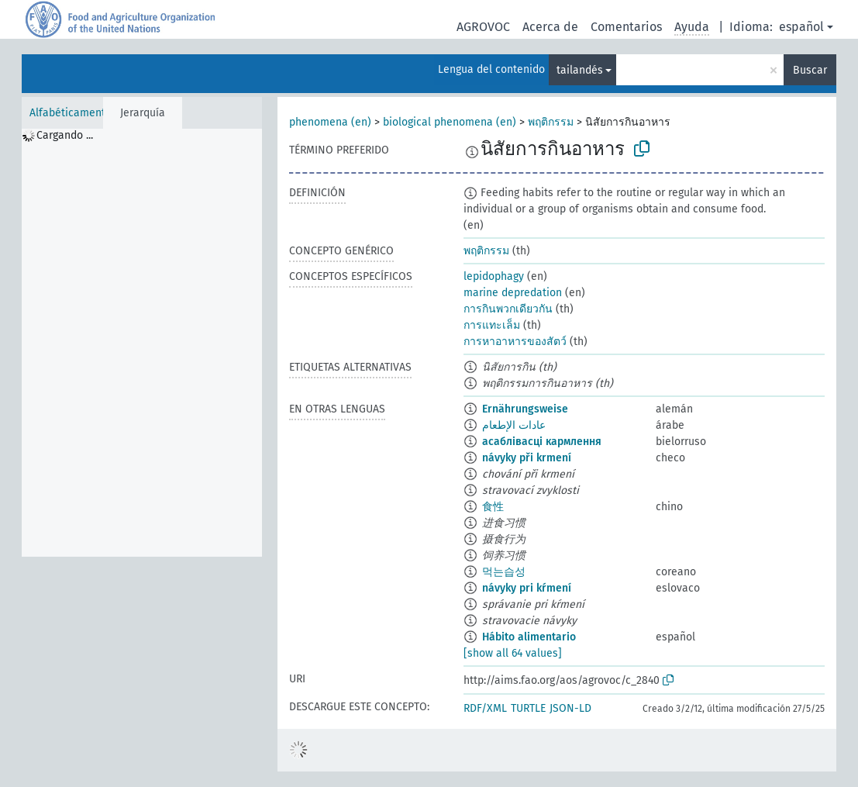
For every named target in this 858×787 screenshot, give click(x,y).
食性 (493, 506)
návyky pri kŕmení (526, 588)
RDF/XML (485, 708)
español (801, 26)
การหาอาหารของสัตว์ (515, 341)
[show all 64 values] (512, 653)
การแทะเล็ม (491, 325)
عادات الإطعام (514, 425)
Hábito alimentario (529, 637)
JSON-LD (570, 708)
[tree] (142, 343)
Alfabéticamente (70, 112)
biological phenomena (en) (449, 122)
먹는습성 (503, 571)
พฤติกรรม (551, 122)
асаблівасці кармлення (541, 441)
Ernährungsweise (525, 409)
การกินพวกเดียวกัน (508, 309)
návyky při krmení (526, 457)
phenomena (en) (330, 122)
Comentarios (626, 26)
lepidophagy (493, 276)
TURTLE (528, 708)
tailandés (579, 70)
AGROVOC (483, 26)
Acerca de (550, 26)
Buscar (810, 70)
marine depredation (512, 292)
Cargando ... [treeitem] (64, 135)
